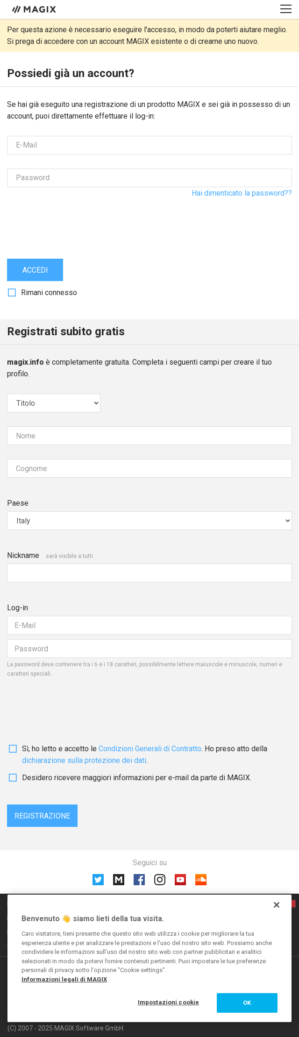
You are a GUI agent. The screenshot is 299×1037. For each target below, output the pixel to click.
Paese (17, 503)
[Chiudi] (276, 905)
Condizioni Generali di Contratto (150, 748)
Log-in (17, 607)
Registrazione (42, 815)
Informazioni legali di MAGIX (64, 979)
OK (247, 1002)
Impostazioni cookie (168, 1002)
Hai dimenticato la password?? (242, 193)
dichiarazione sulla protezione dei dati (84, 760)
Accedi (35, 270)
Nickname (23, 555)
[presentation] (78, 219)
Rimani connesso (49, 292)
